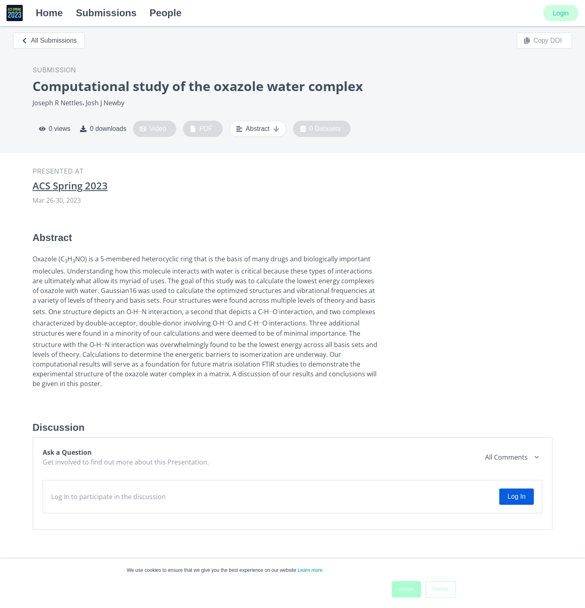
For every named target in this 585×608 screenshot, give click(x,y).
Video (153, 129)
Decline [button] (441, 589)
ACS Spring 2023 (70, 185)
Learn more (310, 570)
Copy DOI (543, 40)
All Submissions (49, 40)
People (166, 12)
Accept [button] (406, 589)
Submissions (106, 12)
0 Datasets (320, 129)
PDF (201, 129)
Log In (516, 496)
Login (561, 13)
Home (49, 12)
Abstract (258, 129)
